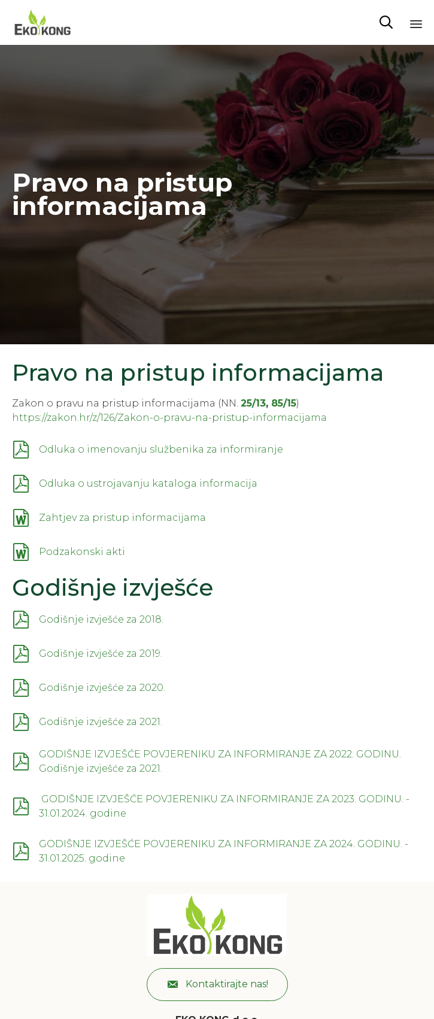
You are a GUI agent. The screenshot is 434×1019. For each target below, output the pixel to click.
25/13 (253, 403)
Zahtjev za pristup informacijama (122, 517)
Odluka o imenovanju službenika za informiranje (161, 449)
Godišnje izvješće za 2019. (100, 653)
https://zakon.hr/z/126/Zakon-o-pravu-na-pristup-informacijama (169, 417)
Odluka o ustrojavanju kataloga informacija (148, 483)
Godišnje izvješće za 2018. (101, 619)
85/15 (283, 403)
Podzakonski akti (82, 551)
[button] (217, 984)
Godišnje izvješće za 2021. (100, 721)
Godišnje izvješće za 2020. (102, 687)
